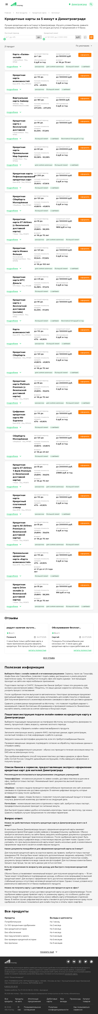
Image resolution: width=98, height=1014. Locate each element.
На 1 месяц (55, 922)
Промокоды (75, 999)
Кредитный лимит (51, 33)
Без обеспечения (13, 932)
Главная (8, 13)
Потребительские (13, 922)
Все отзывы (49, 658)
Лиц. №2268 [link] (26, 286)
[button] (7, 4)
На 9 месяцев (56, 943)
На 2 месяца (55, 925)
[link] (68, 962)
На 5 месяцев (56, 936)
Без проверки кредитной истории (20, 939)
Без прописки (11, 943)
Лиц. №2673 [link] (24, 234)
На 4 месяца (55, 932)
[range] (23, 37)
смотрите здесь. (71, 974)
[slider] (23, 39)
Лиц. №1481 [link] (26, 205)
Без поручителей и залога (17, 936)
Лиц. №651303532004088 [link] (21, 105)
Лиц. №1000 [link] (26, 84)
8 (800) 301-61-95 (11, 986)
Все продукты (21, 13)
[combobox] (83, 46)
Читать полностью (37, 650)
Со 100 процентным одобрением (20, 925)
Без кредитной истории (16, 929)
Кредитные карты (39, 13)
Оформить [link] (84, 55)
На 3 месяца (55, 929)
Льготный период (12, 33)
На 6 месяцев (56, 939)
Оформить (84, 121)
